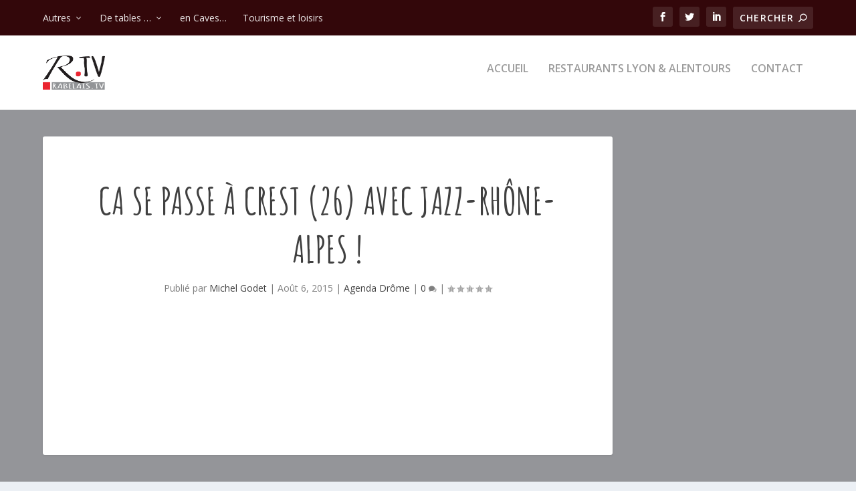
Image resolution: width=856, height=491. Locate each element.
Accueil (507, 78)
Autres (57, 17)
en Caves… (203, 17)
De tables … (125, 17)
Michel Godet (238, 297)
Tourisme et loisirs (283, 17)
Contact (777, 78)
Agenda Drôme (377, 297)
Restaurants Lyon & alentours (639, 78)
